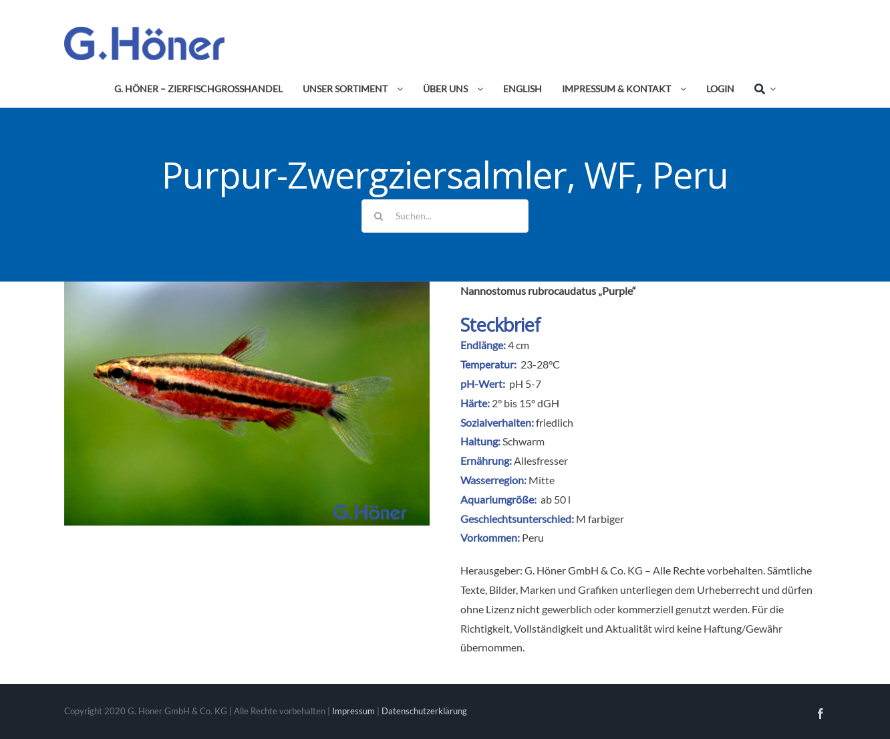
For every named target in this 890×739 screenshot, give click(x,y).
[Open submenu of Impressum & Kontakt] (681, 89)
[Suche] (759, 89)
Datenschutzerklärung (424, 711)
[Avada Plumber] (144, 31)
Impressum (353, 711)
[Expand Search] (770, 89)
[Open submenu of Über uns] (477, 89)
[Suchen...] (445, 216)
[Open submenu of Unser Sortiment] (397, 89)
